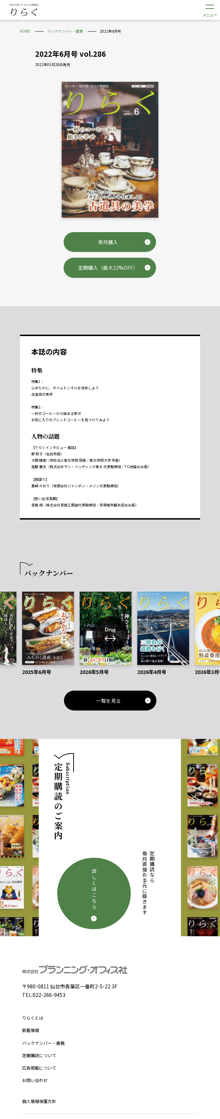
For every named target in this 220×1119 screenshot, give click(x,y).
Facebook (99, 1064)
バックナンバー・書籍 (43, 981)
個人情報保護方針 (39, 1040)
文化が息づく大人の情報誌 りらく (23, 9)
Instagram (120, 1064)
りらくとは (32, 957)
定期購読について (39, 994)
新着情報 (30, 969)
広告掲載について (39, 1007)
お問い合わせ (35, 1019)
